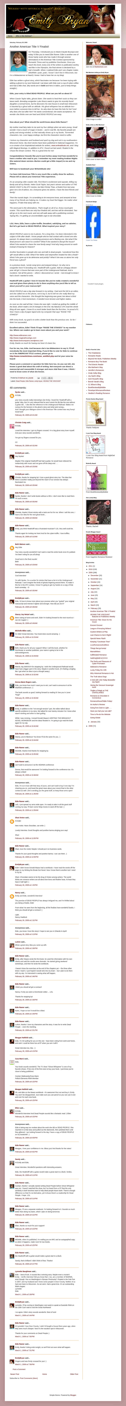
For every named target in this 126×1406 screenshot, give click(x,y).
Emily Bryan (89, 205)
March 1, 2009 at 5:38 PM (24, 1294)
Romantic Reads (94, 356)
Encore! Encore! (96, 625)
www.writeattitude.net (60, 145)
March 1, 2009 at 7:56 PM (24, 1364)
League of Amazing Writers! (100, 628)
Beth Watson (20, 544)
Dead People (20, 381)
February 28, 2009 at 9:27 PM (26, 1264)
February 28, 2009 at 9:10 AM (26, 537)
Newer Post (14, 1374)
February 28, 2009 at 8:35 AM (26, 485)
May (92, 598)
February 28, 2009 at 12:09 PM (26, 857)
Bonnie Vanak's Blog (96, 382)
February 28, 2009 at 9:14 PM (26, 1199)
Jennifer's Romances (96, 370)
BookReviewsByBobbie (97, 387)
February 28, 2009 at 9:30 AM (26, 590)
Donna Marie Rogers (23, 682)
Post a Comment (19, 1369)
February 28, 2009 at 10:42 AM (26, 726)
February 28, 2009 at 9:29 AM (26, 565)
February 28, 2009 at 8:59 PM (26, 1138)
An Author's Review (97, 704)
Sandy (17, 1159)
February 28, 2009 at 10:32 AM (26, 675)
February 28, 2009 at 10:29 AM (26, 656)
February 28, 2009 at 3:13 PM (26, 934)
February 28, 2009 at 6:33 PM (26, 1117)
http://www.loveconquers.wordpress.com (26, 341)
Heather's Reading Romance (99, 393)
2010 (91, 569)
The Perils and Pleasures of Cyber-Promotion (100, 662)
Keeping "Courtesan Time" (100, 642)
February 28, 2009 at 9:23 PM (26, 1229)
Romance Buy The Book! (97, 362)
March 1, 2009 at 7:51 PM (24, 1350)
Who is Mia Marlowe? (24, 36)
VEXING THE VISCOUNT (52, 381)
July (92, 592)
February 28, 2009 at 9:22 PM (26, 1215)
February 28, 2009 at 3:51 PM (26, 1030)
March (93, 605)
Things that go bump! (98, 648)
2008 (91, 726)
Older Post (74, 1374)
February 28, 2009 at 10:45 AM (26, 754)
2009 (91, 573)
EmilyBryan (19, 453)
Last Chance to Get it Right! (100, 635)
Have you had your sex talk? (101, 711)
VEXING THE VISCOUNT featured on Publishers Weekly (102, 616)
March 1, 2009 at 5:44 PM (24, 1315)
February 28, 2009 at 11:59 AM (26, 810)
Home (10, 36)
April (92, 602)
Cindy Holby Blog (94, 373)
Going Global (95, 718)
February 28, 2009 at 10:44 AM (26, 740)
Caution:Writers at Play (99, 632)
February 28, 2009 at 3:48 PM (26, 1000)
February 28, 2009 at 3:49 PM (26, 1014)
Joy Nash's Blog (94, 376)
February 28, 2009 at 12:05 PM (26, 838)
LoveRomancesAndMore (99, 645)
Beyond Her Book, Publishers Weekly (102, 359)
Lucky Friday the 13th (98, 670)
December (95, 575)
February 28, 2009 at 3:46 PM (26, 976)
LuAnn (17, 942)
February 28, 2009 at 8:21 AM (26, 415)
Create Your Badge (91, 240)
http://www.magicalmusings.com (23, 338)
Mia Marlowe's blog (95, 367)
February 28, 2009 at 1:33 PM (26, 885)
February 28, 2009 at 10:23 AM (26, 637)
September (95, 585)
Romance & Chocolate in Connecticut (99, 697)
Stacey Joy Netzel (22, 614)
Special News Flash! (98, 638)
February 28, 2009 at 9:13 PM (26, 1175)
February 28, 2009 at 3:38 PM (26, 948)
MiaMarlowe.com (100, 67)
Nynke (17, 392)
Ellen (17, 1108)
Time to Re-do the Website (100, 714)
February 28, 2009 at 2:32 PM (26, 920)
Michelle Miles (21, 631)
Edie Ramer (30, 381)
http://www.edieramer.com (20, 335)
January (94, 722)
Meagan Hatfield (21, 1038)
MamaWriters (95, 652)
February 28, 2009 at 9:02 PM (26, 1152)
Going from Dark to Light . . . (101, 708)
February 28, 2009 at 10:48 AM (26, 775)
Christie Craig (20, 422)
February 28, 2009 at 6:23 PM (26, 1051)
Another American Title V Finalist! (102, 611)
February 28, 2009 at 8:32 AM (26, 446)
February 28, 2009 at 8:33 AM (26, 467)
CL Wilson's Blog (94, 384)
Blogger (73, 1395)
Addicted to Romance (98, 667)
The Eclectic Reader (95, 364)
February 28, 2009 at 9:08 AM (26, 518)
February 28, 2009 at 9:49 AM (26, 623)
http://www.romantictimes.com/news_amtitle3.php (32, 356)
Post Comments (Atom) (29, 1378)
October (94, 582)
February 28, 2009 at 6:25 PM (26, 1082)
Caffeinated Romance (98, 655)
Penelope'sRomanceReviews (99, 390)
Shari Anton (20, 818)
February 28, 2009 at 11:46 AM (26, 794)
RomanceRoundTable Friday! (101, 701)
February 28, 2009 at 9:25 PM (26, 1245)
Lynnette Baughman (23, 1271)
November (95, 579)
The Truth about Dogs (98, 677)
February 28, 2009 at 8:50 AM (26, 502)
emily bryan (38, 381)
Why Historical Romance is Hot (102, 673)
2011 (91, 566)
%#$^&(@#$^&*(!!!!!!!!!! (99, 658)
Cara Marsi (19, 1059)
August (93, 589)
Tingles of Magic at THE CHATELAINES (99, 692)
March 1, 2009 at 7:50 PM (24, 1336)
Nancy (17, 893)
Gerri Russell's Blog (95, 379)
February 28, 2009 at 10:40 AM (26, 698)
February (94, 608)
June (93, 595)
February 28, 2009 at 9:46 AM (26, 607)
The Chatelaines (94, 353)
